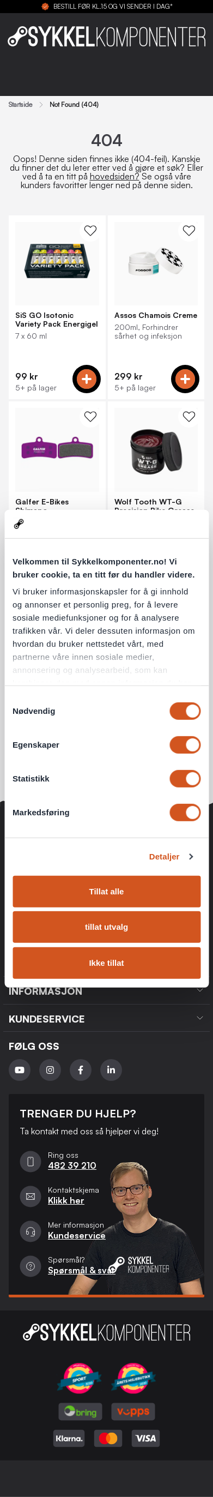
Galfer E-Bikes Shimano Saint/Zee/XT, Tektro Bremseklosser (54, 506)
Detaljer (164, 856)
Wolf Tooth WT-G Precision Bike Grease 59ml (154, 506)
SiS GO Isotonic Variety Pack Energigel (56, 319)
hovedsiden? (114, 176)
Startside (20, 105)
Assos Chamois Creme (155, 315)
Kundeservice (77, 1235)
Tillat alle (106, 891)
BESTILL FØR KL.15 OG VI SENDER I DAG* (113, 6)
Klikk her (66, 1200)
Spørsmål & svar (81, 1270)
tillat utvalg (106, 926)
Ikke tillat (106, 962)
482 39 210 (72, 1165)
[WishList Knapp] (90, 231)
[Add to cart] (87, 379)
